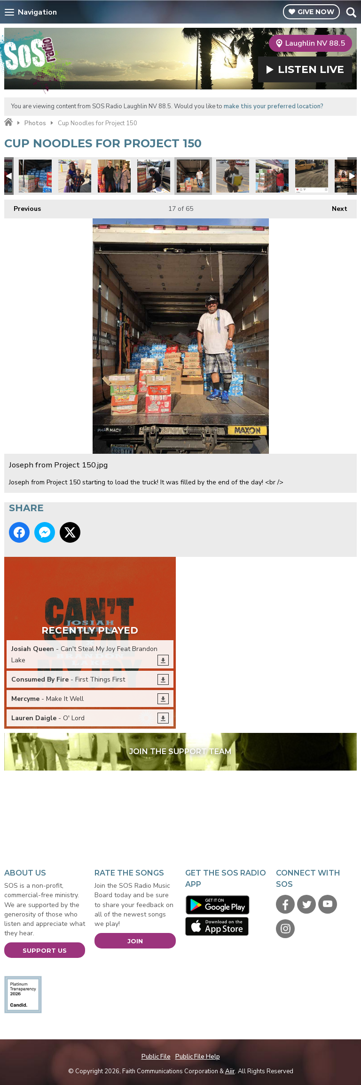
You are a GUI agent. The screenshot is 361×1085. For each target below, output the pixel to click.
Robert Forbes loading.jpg (272, 176)
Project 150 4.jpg (232, 176)
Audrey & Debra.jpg (114, 176)
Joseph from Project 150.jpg (193, 176)
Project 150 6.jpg (153, 176)
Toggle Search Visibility (350, 12)
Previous (22, 206)
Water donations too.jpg (35, 176)
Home (8, 122)
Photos (35, 123)
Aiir (230, 1071)
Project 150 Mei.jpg (74, 176)
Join (135, 941)
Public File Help (197, 1057)
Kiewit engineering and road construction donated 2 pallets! (311, 176)
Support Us (45, 950)
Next (334, 206)
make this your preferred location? (273, 106)
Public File (156, 1057)
